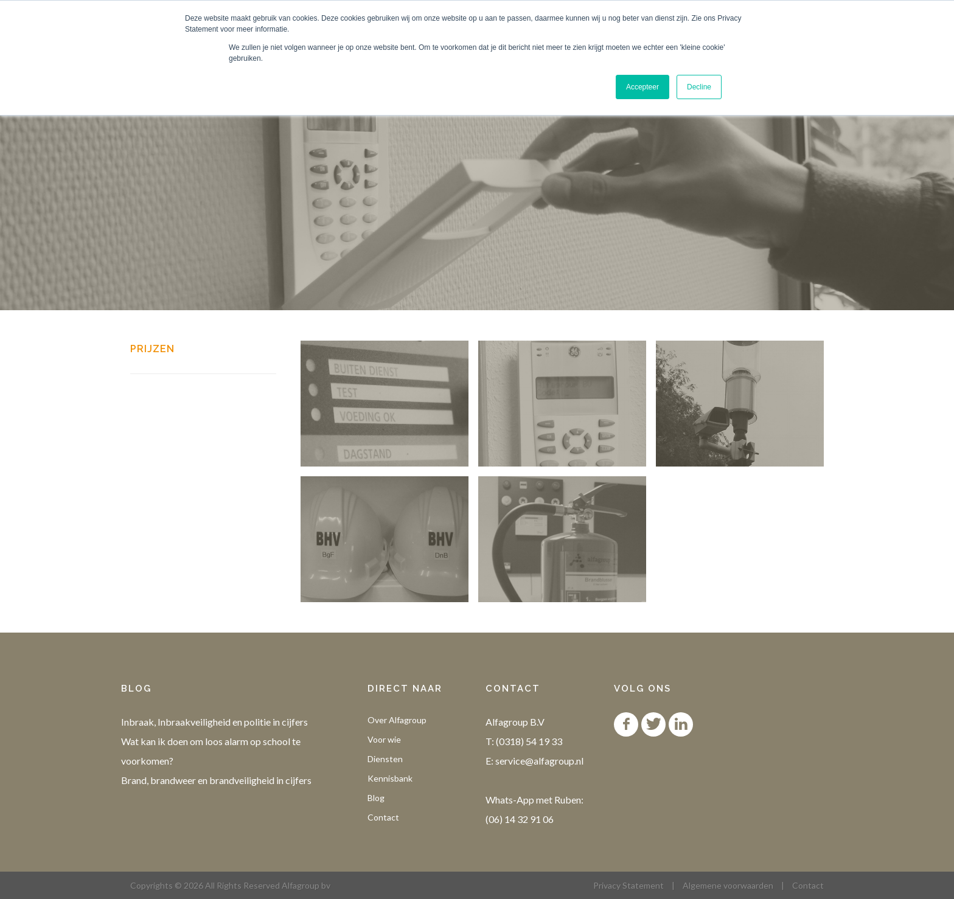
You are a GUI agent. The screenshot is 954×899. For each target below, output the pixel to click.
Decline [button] (699, 87)
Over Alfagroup (397, 720)
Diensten (385, 759)
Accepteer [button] (642, 87)
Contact (383, 817)
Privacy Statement (628, 885)
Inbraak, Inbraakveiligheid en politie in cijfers (214, 721)
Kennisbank (390, 778)
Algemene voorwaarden (728, 885)
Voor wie (384, 739)
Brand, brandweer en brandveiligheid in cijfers (216, 780)
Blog (376, 798)
